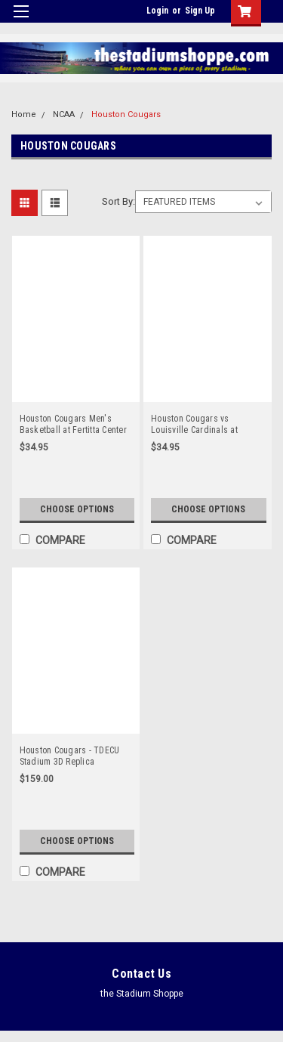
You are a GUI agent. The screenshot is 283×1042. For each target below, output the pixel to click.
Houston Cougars (126, 114)
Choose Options (77, 509)
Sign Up (200, 10)
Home (23, 114)
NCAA (64, 114)
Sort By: (118, 201)
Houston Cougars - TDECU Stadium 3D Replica (70, 756)
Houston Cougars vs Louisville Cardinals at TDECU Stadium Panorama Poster (201, 424)
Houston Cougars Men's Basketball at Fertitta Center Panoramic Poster (73, 424)
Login (157, 10)
